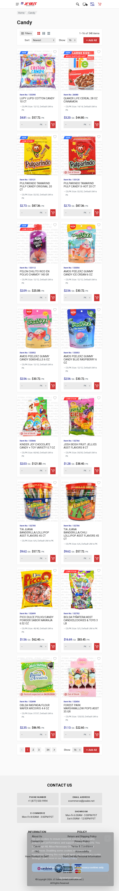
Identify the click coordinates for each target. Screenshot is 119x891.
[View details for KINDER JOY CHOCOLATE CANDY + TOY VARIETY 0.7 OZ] (37, 416)
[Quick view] (55, 52)
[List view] (48, 33)
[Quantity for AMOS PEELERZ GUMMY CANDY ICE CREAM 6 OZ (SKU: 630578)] (78, 297)
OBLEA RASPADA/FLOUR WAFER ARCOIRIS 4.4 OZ (35, 707)
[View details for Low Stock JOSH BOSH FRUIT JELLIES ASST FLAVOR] (81, 416)
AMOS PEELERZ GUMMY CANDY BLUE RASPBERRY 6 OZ (80, 359)
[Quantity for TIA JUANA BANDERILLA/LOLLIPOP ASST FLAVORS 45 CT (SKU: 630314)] (34, 558)
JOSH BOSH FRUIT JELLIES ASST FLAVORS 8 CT (80, 446)
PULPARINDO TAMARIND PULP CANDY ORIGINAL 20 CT (36, 186)
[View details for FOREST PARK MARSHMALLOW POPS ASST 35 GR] (81, 676)
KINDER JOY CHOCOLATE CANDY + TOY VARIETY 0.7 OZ (37, 446)
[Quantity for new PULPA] (78, 212)
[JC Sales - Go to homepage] (29, 4)
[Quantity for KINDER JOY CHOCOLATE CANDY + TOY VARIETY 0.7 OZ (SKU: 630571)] (34, 470)
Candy (31, 13)
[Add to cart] (53, 124)
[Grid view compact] (38, 33)
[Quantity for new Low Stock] (34, 212)
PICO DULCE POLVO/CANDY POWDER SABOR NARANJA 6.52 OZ (36, 620)
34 (48, 749)
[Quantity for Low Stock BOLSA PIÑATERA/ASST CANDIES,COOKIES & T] (78, 646)
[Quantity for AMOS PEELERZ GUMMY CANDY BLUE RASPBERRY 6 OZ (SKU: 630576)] (78, 385)
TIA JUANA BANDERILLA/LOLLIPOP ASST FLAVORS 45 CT (34, 532)
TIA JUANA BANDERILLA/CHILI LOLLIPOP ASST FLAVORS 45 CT (81, 534)
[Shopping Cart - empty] (99, 4)
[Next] (54, 749)
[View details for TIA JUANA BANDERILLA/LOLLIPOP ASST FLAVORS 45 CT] (37, 501)
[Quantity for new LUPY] (34, 124)
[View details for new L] (37, 70)
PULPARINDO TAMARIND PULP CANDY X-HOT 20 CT (80, 185)
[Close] (105, 838)
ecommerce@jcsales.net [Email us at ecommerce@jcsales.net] (81, 801)
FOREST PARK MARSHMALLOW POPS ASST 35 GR (81, 708)
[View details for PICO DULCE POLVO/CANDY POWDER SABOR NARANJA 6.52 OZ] (37, 588)
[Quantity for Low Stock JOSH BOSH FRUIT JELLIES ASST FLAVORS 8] (78, 470)
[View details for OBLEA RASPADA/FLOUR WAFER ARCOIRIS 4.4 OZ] (37, 676)
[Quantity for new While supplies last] (78, 124)
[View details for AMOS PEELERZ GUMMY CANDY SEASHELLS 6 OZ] (37, 328)
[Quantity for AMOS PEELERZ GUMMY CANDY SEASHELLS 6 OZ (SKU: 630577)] (34, 385)
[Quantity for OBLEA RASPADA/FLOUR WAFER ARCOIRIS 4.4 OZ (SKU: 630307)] (34, 734)
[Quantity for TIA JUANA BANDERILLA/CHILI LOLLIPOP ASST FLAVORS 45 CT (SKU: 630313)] (78, 558)
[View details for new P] (81, 154)
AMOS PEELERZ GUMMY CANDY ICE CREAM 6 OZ (78, 273)
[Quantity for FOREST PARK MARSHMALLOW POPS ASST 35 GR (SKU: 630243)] (78, 734)
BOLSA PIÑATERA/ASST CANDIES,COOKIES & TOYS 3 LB (81, 620)
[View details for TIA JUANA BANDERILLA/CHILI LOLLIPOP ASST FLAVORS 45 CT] (81, 501)
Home (21, 13)
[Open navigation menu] (17, 4)
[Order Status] (85, 4)
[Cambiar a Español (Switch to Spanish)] (92, 4)
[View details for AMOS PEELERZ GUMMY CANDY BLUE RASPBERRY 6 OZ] (81, 328)
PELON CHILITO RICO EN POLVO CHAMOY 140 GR (34, 273)
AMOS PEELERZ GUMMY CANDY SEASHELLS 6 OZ (35, 358)
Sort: (27, 40)
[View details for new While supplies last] (81, 70)
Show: (62, 40)
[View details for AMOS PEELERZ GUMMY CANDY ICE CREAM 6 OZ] (81, 243)
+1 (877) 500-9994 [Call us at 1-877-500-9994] (38, 801)
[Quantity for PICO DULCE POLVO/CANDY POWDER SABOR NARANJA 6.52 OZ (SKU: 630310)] (34, 646)
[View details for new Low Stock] (37, 154)
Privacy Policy (67, 858)
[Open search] (77, 4)
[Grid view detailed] (43, 33)
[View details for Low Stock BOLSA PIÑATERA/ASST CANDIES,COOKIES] (81, 588)
